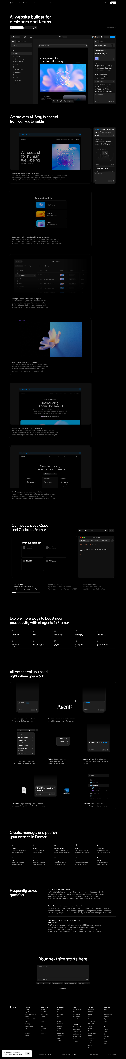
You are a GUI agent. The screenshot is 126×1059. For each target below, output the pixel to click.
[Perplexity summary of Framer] (50, 1054)
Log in (107, 3)
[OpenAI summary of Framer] (45, 1054)
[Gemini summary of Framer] (48, 1054)
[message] (104, 97)
